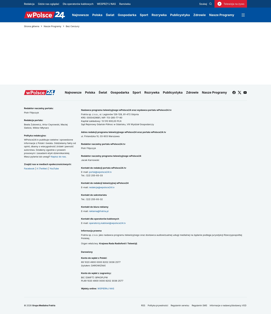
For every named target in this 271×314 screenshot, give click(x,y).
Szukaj (205, 3)
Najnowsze (80, 15)
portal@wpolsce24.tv (100, 172)
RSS (143, 305)
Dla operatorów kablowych (78, 3)
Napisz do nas (58, 156)
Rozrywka (159, 15)
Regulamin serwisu (180, 305)
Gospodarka (127, 15)
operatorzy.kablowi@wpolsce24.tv (107, 223)
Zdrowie (199, 15)
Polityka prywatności (158, 305)
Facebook (29, 168)
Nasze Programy (221, 15)
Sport (144, 15)
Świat (110, 15)
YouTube (54, 168)
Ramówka (124, 3)
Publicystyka (180, 15)
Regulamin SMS (199, 305)
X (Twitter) (42, 168)
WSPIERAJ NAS (105, 288)
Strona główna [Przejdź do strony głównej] (31, 26)
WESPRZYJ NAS (106, 3)
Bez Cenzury (73, 26)
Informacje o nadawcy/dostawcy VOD (228, 305)
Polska (97, 15)
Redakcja (29, 3)
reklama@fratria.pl (99, 211)
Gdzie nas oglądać (48, 3)
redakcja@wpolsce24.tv (101, 187)
